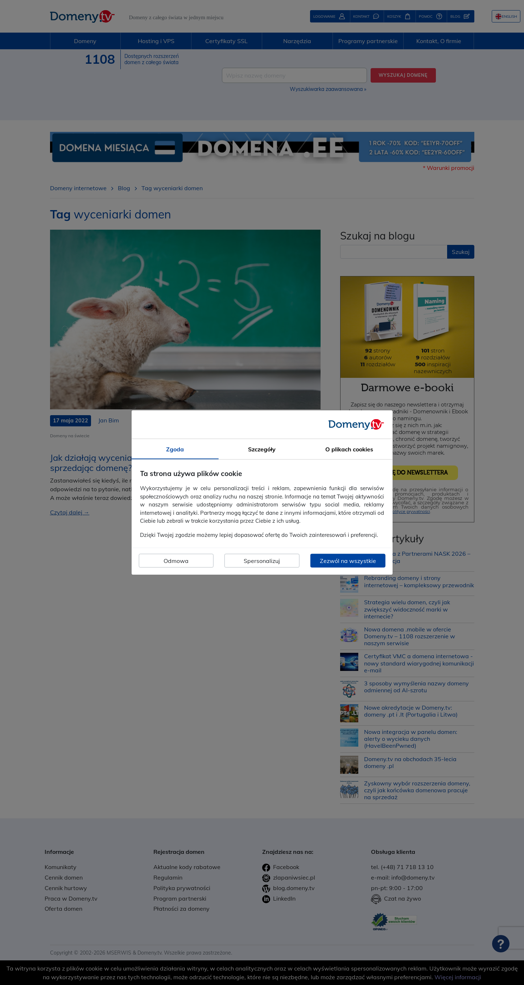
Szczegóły (262, 448)
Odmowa (176, 560)
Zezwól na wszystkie (348, 560)
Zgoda (175, 448)
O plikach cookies (349, 448)
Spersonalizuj (262, 560)
